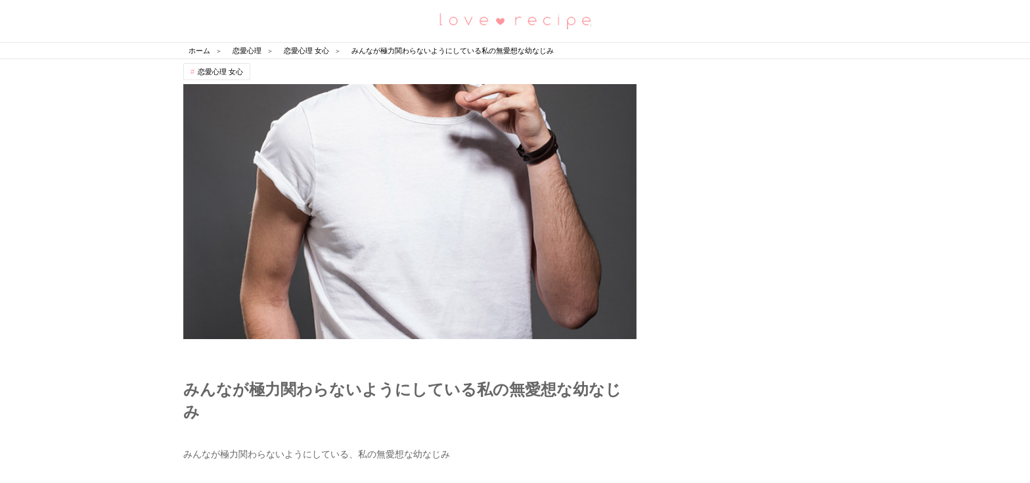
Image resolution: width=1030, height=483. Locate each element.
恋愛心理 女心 (220, 72)
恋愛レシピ (515, 20)
